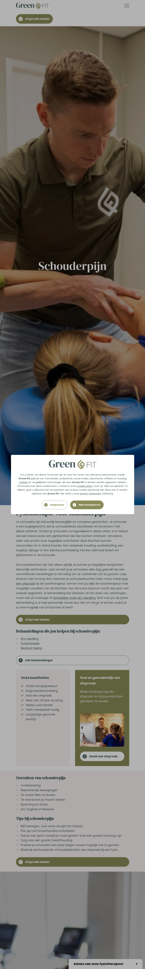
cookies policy (85, 486)
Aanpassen (57, 504)
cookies (23, 482)
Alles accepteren (89, 504)
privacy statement (90, 493)
